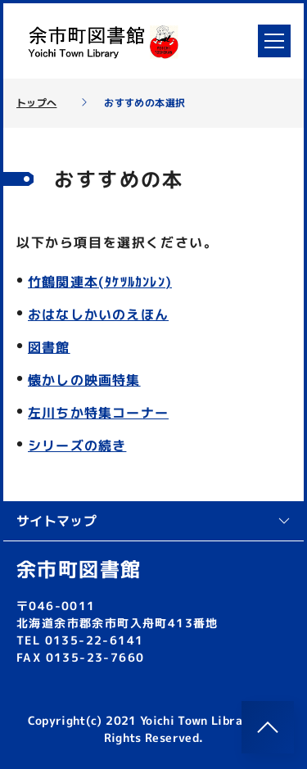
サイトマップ (153, 521)
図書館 (49, 347)
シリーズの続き (77, 446)
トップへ (36, 103)
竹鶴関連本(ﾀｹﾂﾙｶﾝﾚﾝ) (100, 282)
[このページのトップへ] (268, 727)
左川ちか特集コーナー (98, 413)
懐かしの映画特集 (84, 380)
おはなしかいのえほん (98, 314)
